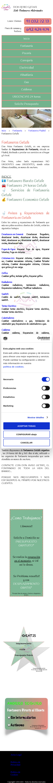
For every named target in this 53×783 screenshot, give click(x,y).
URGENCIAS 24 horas (26, 97)
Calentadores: (8, 318)
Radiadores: (7, 282)
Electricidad (27, 68)
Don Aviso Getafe (25, 7)
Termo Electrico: (9, 306)
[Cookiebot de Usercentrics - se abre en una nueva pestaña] (38, 338)
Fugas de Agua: (9, 249)
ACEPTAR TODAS (27, 426)
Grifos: (5, 273)
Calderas (26, 89)
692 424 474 (37, 30)
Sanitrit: (5, 294)
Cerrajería (26, 60)
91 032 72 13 (37, 21)
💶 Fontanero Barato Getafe (23, 181)
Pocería (26, 53)
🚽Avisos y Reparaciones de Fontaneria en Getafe (25, 215)
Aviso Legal (16, 755)
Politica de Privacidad (15, 763)
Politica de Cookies (15, 773)
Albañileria (26, 75)
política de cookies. (13, 366)
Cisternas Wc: (8, 258)
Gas (26, 82)
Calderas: (6, 330)
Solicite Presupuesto (26, 104)
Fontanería (26, 46)
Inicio (26, 39)
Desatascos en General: (12, 234)
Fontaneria (17, 130)
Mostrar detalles (36, 417)
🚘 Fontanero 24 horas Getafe (24, 185)
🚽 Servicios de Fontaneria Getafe (25, 193)
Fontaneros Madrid (37, 130)
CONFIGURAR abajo (26, 434)
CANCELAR (26, 442)
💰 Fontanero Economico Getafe (25, 200)
